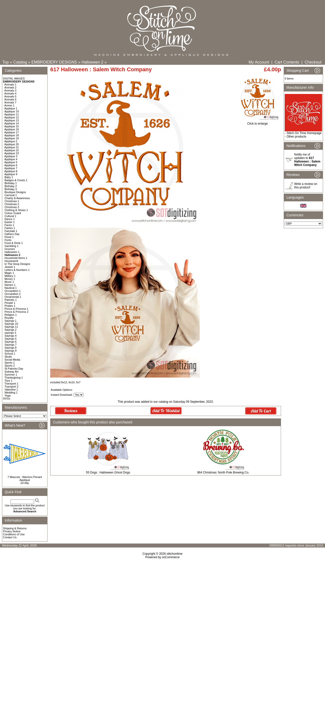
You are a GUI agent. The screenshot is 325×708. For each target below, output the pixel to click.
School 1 (9, 353)
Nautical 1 (10, 287)
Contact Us (9, 537)
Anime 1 (9, 105)
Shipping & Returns (15, 528)
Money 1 (9, 278)
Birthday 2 (10, 186)
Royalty (9, 317)
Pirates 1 (9, 305)
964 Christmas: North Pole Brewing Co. (223, 472)
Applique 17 (11, 132)
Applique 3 (10, 156)
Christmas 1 (11, 201)
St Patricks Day (13, 368)
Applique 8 (10, 171)
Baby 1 (8, 177)
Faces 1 (9, 225)
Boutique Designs (15, 192)
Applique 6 (10, 165)
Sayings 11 (11, 326)
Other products (296, 136)
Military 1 (9, 275)
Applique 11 (11, 114)
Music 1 (9, 281)
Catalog (20, 62)
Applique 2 (10, 141)
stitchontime (175, 553)
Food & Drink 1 (13, 242)
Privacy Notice (11, 531)
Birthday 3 (10, 189)
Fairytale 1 (10, 231)
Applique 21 (11, 147)
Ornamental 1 (12, 296)
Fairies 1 (9, 228)
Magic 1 (9, 272)
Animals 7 (10, 102)
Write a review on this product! (305, 185)
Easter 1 (9, 222)
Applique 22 (11, 150)
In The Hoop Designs (17, 263)
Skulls (8, 356)
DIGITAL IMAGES (14, 78)
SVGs (6, 398)
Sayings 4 (10, 335)
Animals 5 (10, 96)
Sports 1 (9, 362)
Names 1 (9, 284)
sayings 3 (10, 332)
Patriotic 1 (10, 299)
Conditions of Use (14, 534)
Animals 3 (10, 90)
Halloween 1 (12, 251)
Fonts (7, 239)
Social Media (12, 359)
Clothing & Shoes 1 (16, 210)
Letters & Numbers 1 (17, 269)
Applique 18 (11, 135)
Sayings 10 (11, 323)
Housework (11, 260)
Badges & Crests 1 (15, 180)
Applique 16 (11, 129)
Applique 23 (11, 153)
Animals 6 (10, 99)
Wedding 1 (10, 392)
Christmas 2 (11, 204)
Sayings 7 (10, 344)
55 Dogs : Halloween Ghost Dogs (108, 472)
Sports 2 (9, 365)
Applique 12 (11, 117)
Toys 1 (8, 380)
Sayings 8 (10, 347)
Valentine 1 (11, 389)
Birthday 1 (10, 183)
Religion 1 (10, 314)
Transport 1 (11, 383)
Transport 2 (11, 386)
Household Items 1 (15, 257)
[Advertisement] (162, 602)
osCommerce (171, 557)
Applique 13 (11, 120)
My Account (259, 62)
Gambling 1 (11, 245)
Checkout (313, 62)
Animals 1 (10, 84)
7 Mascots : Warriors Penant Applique (24, 478)
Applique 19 (11, 138)
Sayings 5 (10, 338)
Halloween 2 (92, 62)
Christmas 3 (11, 207)
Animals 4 (10, 93)
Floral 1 (9, 237)
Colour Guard (12, 213)
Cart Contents (287, 62)
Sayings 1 (10, 320)
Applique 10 (11, 111)
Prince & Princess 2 (16, 311)
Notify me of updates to (307, 160)
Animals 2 (10, 87)
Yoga (7, 395)
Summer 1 (10, 374)
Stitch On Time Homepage (304, 133)
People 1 (9, 302)
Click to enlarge (257, 122)
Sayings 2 (10, 329)
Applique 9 (10, 174)
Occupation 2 (12, 293)
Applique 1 (10, 108)
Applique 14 (11, 123)
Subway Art (11, 371)
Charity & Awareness (17, 198)
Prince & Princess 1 (16, 308)
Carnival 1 (10, 195)
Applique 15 (11, 126)
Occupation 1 (12, 290)
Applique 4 (10, 159)
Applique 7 (10, 168)
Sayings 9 (10, 350)
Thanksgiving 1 (13, 377)
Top (5, 62)
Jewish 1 (9, 266)
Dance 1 (9, 219)
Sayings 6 (10, 341)
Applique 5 (10, 162)
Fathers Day (11, 234)
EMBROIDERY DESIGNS (54, 62)
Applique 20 (11, 144)
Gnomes (9, 248)
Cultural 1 (10, 216)
